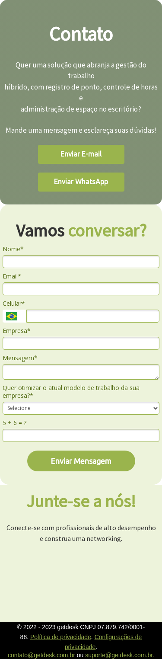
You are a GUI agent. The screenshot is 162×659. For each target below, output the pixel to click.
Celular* (14, 303)
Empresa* (17, 331)
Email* (12, 276)
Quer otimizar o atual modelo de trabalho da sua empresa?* (71, 391)
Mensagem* (20, 358)
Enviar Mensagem (81, 461)
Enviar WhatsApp (81, 182)
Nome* (13, 249)
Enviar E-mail (81, 154)
